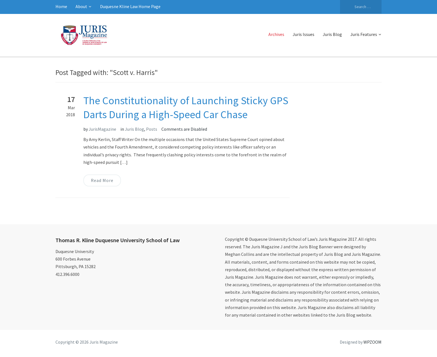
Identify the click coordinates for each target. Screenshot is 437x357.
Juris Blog (332, 34)
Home (61, 6)
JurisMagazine (102, 129)
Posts (151, 129)
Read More (102, 180)
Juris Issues (303, 34)
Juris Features (363, 34)
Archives (276, 34)
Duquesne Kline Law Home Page (130, 6)
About (81, 6)
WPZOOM (372, 342)
